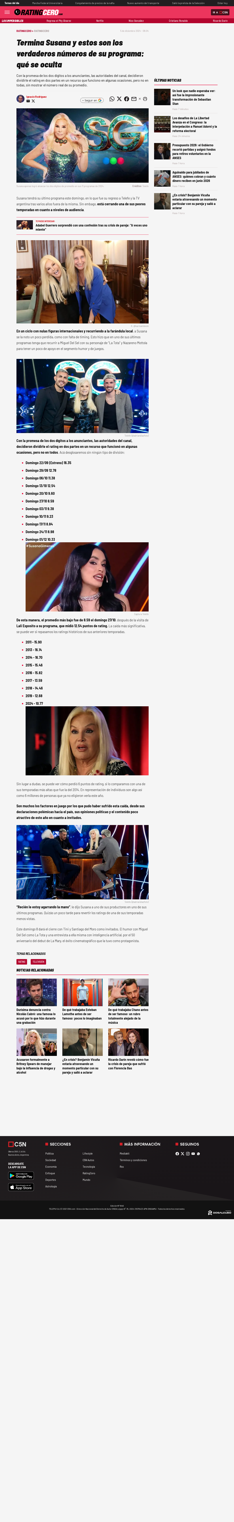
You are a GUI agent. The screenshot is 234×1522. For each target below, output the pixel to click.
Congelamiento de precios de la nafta (94, 3)
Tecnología (89, 1166)
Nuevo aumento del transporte (143, 3)
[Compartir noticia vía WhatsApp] (112, 98)
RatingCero (41, 31)
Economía (50, 1166)
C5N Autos (88, 1160)
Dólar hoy (223, 3)
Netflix (99, 20)
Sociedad (50, 1160)
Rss (122, 1166)
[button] (145, 98)
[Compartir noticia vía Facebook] (126, 98)
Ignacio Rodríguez (36, 96)
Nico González (136, 20)
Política (49, 1153)
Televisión (38, 961)
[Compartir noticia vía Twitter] (33, 101)
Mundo (86, 1179)
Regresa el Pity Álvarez (59, 20)
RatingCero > (24, 31)
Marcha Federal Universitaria (47, 3)
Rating (21, 961)
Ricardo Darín (220, 20)
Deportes (50, 1179)
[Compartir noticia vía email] (28, 101)
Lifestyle (88, 1153)
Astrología (51, 1186)
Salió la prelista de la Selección (188, 3)
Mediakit (124, 1153)
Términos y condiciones (133, 1160)
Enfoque (50, 1173)
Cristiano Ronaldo (178, 20)
